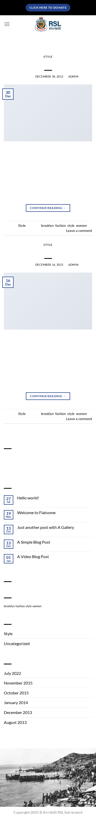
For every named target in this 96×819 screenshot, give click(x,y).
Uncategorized (17, 643)
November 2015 (18, 682)
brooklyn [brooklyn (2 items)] (9, 606)
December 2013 (18, 712)
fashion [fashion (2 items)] (20, 606)
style (70, 226)
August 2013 (15, 722)
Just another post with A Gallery (45, 527)
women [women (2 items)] (37, 606)
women (81, 226)
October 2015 (16, 692)
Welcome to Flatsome (36, 512)
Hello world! (28, 497)
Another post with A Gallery (48, 251)
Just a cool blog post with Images (48, 63)
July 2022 (12, 673)
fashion (60, 226)
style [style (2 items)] (29, 606)
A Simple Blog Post (33, 542)
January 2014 (16, 702)
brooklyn (47, 226)
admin (73, 76)
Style (48, 56)
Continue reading (48, 207)
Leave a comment (79, 231)
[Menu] (7, 24)
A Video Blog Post (33, 556)
